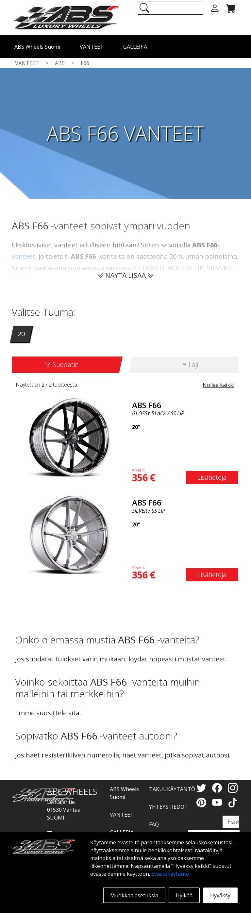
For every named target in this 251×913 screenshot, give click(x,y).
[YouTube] (218, 802)
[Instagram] (232, 787)
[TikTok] (232, 802)
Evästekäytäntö (170, 873)
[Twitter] (202, 787)
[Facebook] (218, 787)
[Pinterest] (202, 802)
